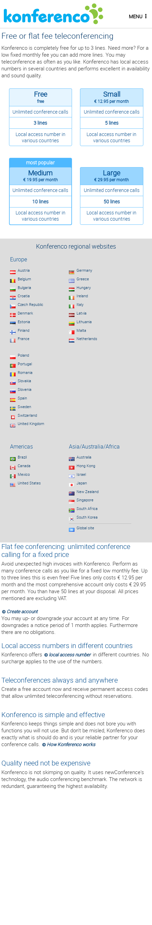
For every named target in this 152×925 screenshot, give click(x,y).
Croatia (24, 295)
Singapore (85, 500)
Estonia (24, 321)
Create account (22, 611)
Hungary (84, 287)
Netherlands (87, 338)
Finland (23, 330)
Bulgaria (24, 287)
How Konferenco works (71, 744)
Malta (81, 330)
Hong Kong (86, 465)
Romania (25, 372)
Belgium (24, 279)
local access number (70, 655)
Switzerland (27, 415)
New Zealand (88, 491)
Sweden (24, 406)
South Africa (87, 508)
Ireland (82, 295)
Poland (23, 355)
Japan (82, 483)
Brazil (22, 457)
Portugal (25, 364)
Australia (84, 457)
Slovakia (24, 380)
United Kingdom (31, 423)
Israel (81, 474)
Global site (85, 528)
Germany (84, 270)
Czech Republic (30, 304)
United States (29, 483)
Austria (24, 270)
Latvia (82, 313)
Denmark (25, 313)
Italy (80, 304)
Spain (22, 398)
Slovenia (25, 389)
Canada (24, 465)
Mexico (24, 474)
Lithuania (84, 321)
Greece (83, 279)
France (23, 338)
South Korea (87, 517)
